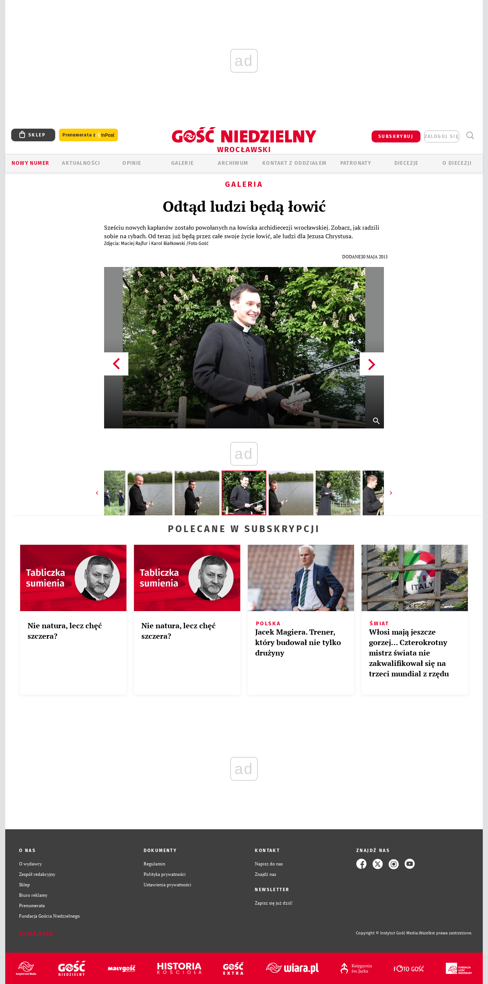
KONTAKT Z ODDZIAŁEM (294, 163)
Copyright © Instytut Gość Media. (387, 933)
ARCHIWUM (233, 163)
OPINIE (131, 163)
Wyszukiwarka (470, 135)
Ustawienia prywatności (167, 884)
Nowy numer (30, 163)
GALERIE (182, 163)
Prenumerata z (88, 135)
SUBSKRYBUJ (395, 136)
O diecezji (457, 163)
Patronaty (356, 163)
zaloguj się (442, 136)
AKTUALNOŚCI (81, 163)
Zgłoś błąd (36, 933)
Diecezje (406, 163)
